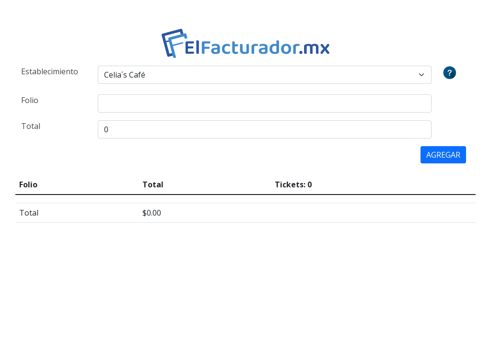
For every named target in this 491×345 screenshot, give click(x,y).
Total (30, 126)
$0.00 (151, 212)
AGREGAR (443, 155)
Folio (29, 100)
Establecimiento (49, 71)
